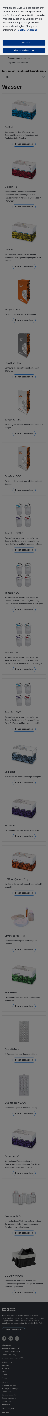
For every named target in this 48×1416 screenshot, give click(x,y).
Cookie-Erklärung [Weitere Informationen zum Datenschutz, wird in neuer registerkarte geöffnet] (27, 29)
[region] (24, 27)
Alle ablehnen (24, 43)
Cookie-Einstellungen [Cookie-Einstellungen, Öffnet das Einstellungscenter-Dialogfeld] (24, 36)
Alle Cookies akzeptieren (24, 50)
